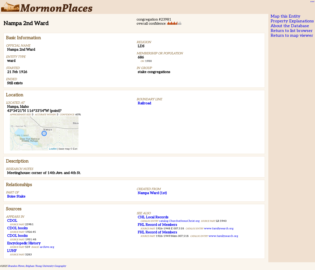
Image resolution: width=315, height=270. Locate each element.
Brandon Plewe (16, 266)
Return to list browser (292, 30)
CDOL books (17, 228)
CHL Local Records (153, 217)
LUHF (12, 251)
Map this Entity (285, 16)
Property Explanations (292, 21)
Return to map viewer (292, 35)
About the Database (290, 26)
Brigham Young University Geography (45, 266)
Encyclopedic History (23, 243)
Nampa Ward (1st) (152, 193)
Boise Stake (16, 196)
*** (312, 2)
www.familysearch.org (218, 228)
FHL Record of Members (157, 225)
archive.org (47, 247)
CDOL (12, 221)
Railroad (144, 103)
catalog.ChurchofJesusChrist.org (179, 221)
